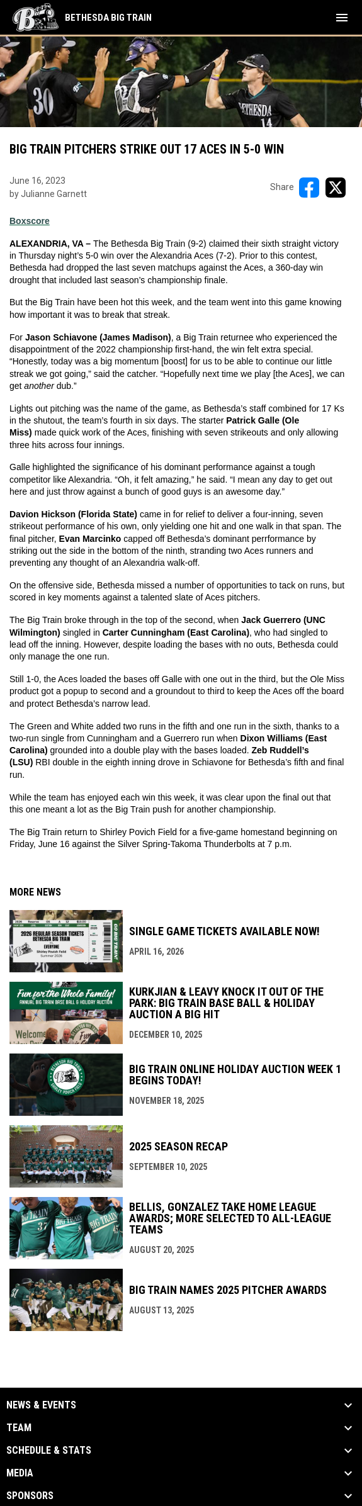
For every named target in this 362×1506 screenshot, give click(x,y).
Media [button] (19, 1473)
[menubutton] (341, 17)
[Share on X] (335, 187)
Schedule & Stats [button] (48, 1451)
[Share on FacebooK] (309, 187)
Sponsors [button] (30, 1496)
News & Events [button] (41, 1405)
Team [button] (18, 1428)
